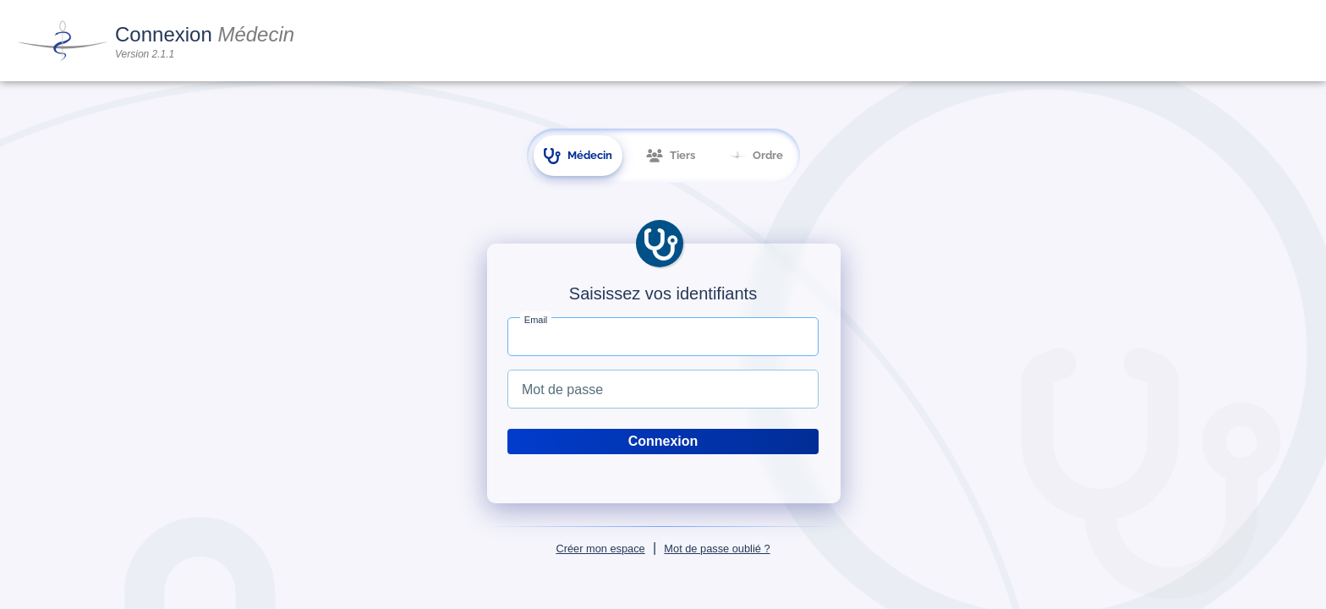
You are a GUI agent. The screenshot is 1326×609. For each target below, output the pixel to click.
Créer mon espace (600, 548)
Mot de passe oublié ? (717, 548)
